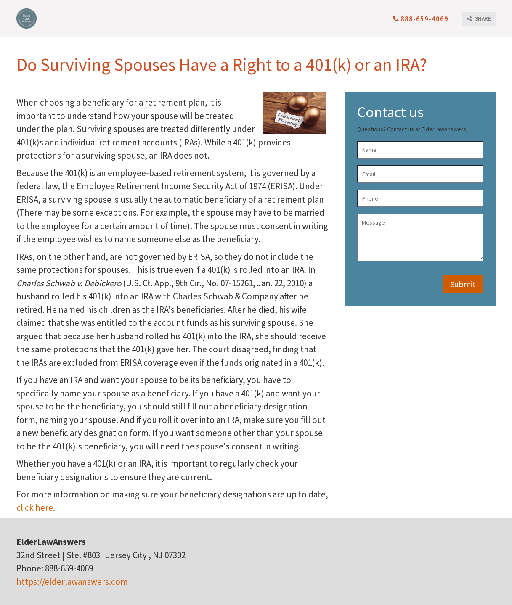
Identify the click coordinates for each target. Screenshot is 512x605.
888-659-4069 (420, 19)
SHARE (479, 18)
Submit (463, 284)
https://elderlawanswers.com (72, 581)
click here (34, 507)
